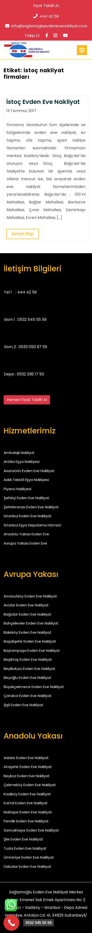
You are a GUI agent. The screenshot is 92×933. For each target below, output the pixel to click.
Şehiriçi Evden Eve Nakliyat (26, 497)
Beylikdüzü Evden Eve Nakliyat (29, 668)
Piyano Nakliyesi (17, 488)
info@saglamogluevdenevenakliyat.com (46, 26)
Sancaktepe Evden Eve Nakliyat (31, 830)
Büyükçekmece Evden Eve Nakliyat (34, 686)
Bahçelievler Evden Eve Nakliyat (31, 623)
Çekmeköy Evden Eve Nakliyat (30, 784)
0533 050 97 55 (33, 347)
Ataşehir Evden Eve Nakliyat (28, 766)
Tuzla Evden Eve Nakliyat (25, 848)
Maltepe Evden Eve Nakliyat (28, 812)
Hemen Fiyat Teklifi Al (27, 399)
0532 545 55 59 (32, 319)
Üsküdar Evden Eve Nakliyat (27, 866)
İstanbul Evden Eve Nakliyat (28, 515)
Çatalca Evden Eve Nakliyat (28, 695)
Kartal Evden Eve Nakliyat (26, 802)
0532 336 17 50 (30, 374)
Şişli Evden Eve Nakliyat (23, 704)
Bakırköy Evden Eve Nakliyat (27, 632)
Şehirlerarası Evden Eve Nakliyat (31, 507)
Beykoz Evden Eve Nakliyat (27, 775)
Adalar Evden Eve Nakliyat (26, 757)
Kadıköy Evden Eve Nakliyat (27, 794)
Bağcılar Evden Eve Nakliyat (27, 614)
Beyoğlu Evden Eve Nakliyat (27, 677)
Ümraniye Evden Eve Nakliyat (29, 857)
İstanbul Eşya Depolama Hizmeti (32, 525)
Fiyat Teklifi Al (46, 5)
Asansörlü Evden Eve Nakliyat (29, 470)
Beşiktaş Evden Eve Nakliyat (28, 659)
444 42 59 (46, 16)
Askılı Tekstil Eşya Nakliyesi (26, 479)
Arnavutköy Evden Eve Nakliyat (30, 596)
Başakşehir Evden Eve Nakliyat (30, 641)
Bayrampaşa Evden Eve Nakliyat (32, 650)
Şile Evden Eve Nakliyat (23, 839)
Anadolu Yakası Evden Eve (26, 534)
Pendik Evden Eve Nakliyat (26, 821)
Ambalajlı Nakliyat (19, 452)
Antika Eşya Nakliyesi (21, 461)
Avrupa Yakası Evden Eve (25, 543)
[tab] (82, 50)
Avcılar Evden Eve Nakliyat (26, 605)
